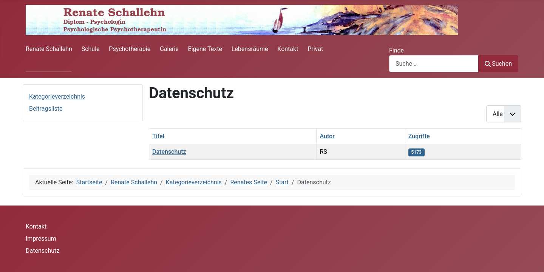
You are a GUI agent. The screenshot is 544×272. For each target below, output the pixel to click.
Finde (396, 50)
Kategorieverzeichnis (57, 96)
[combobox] (434, 63)
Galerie (169, 49)
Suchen (498, 63)
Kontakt (287, 49)
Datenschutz (169, 151)
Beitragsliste (45, 108)
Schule (91, 49)
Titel (158, 136)
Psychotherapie (129, 49)
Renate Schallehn (49, 49)
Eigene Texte (205, 49)
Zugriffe (419, 136)
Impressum (41, 238)
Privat (315, 49)
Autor (327, 136)
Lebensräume (250, 49)
